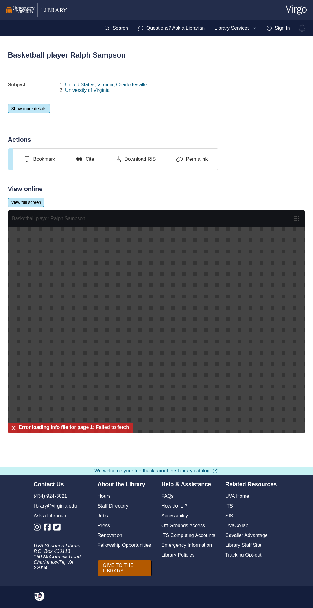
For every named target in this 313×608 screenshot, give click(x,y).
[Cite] (84, 159)
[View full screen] (26, 202)
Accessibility (174, 515)
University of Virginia (87, 90)
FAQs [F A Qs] (167, 496)
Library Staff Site (243, 545)
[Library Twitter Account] (58, 528)
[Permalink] (192, 159)
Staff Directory (113, 506)
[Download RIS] (135, 159)
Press (104, 525)
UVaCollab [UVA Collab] (236, 525)
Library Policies (177, 554)
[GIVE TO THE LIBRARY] (125, 568)
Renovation (110, 535)
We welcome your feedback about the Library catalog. (156, 470)
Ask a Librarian (50, 515)
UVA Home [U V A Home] (237, 496)
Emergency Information (186, 545)
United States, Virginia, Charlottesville (106, 84)
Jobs (103, 515)
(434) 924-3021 (50, 496)
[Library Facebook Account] (49, 528)
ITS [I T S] (229, 506)
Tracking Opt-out (243, 554)
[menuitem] (116, 28)
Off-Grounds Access (183, 525)
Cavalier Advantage (246, 535)
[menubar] (196, 28)
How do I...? (174, 506)
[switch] (39, 159)
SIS (229, 515)
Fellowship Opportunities (124, 545)
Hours (104, 496)
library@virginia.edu (55, 506)
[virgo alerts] (302, 28)
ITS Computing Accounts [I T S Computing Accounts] (188, 535)
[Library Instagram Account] (39, 528)
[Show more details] (29, 108)
